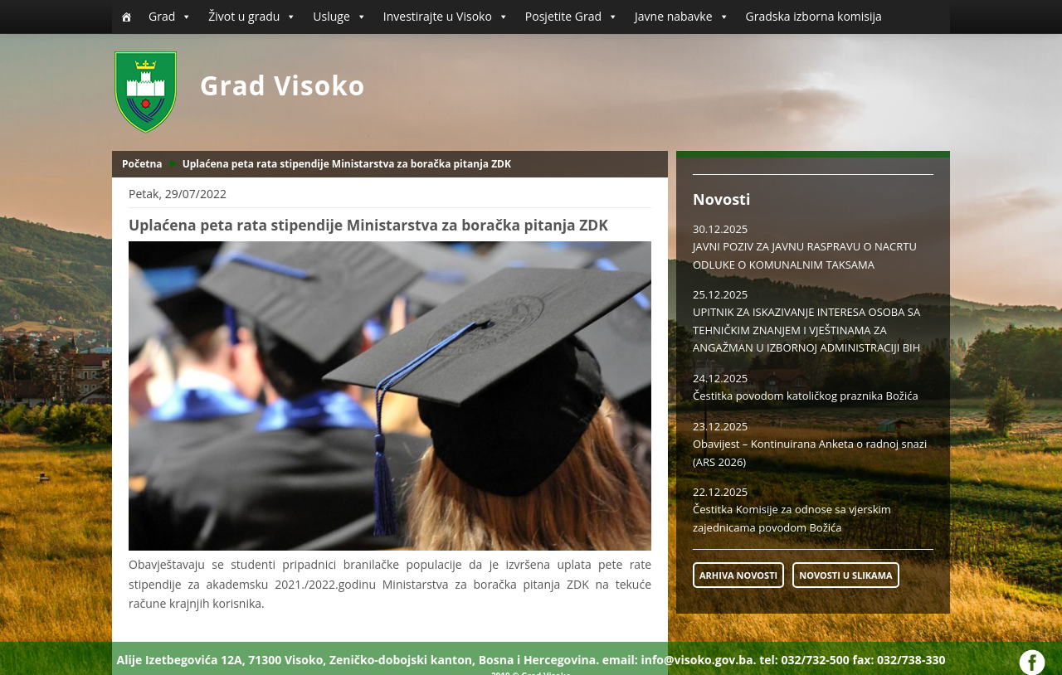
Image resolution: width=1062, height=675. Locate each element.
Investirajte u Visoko (446, 16)
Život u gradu (252, 16)
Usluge (339, 16)
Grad (170, 16)
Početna (142, 164)
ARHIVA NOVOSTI (738, 575)
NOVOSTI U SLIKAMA (845, 575)
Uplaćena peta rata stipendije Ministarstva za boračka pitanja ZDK (347, 164)
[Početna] (126, 16)
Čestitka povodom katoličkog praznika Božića (805, 395)
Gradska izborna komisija (814, 16)
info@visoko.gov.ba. (698, 660)
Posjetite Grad (571, 16)
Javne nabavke (682, 16)
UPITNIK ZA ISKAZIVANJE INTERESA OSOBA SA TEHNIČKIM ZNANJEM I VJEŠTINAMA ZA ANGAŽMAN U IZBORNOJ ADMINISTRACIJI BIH (806, 329)
